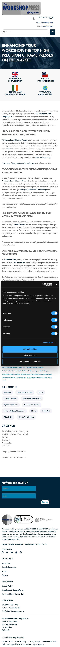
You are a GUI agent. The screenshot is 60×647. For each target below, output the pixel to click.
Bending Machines (24, 392)
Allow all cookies (30, 349)
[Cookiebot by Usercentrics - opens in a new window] (42, 284)
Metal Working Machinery (14, 411)
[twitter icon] (8, 552)
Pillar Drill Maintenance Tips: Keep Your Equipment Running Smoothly (22, 367)
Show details (48, 342)
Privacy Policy (34, 641)
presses (9, 149)
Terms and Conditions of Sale (13, 594)
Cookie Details (7, 641)
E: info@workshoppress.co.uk (13, 611)
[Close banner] (56, 284)
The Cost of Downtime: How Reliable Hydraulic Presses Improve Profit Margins (25, 371)
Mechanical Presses (31, 405)
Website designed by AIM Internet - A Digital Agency (23, 644)
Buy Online (6, 563)
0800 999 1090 (11, 605)
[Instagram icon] (21, 552)
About (4, 571)
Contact (5, 575)
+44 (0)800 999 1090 (45, 22)
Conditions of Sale (49, 641)
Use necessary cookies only (30, 361)
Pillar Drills (8, 417)
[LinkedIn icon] (12, 552)
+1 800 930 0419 (47, 26)
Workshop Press (10, 259)
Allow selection (30, 355)
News (33, 411)
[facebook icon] (3, 552)
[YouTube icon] (17, 552)
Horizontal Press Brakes (32, 398)
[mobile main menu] (52, 32)
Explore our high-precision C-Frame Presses (18, 163)
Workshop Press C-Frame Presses (14, 140)
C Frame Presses (10, 398)
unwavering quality (42, 157)
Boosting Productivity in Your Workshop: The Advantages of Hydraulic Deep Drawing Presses (27, 379)
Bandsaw (7, 392)
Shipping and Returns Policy (13, 590)
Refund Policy (7, 586)
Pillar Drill (46, 411)
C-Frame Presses (19, 224)
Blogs (41, 392)
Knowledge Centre (9, 567)
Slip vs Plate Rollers (26, 417)
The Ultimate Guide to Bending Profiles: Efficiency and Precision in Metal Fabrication (27, 374)
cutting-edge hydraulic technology (33, 189)
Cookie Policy (20, 641)
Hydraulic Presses (11, 405)
